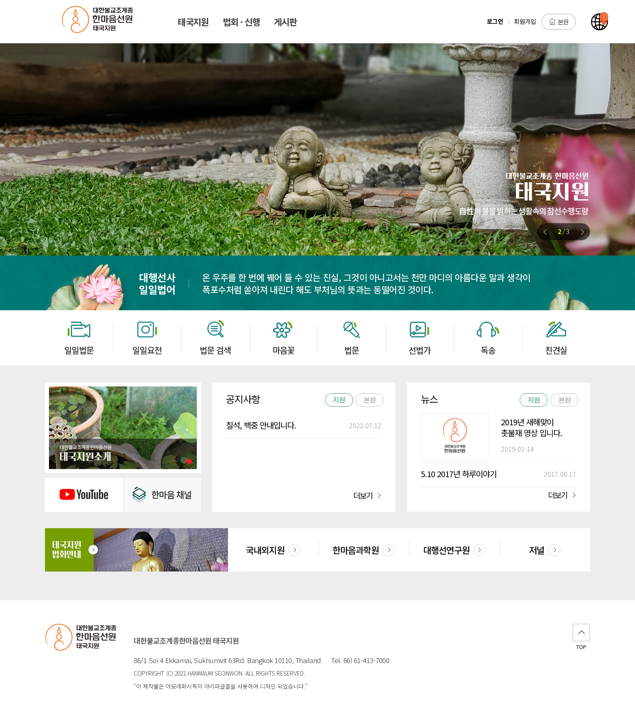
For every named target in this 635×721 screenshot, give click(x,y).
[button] (582, 232)
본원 (558, 21)
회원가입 (525, 21)
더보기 (367, 495)
